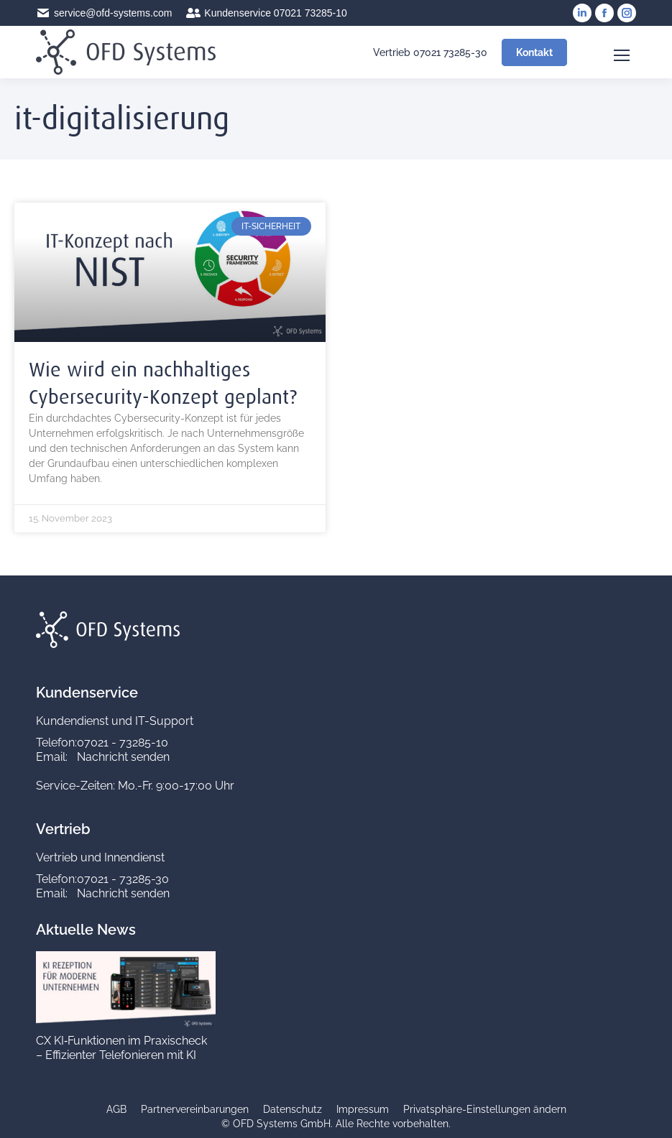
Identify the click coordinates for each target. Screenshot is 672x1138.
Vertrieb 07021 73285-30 (421, 52)
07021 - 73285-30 (123, 879)
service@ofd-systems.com (104, 13)
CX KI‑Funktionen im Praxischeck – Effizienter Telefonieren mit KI (121, 1048)
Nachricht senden (123, 757)
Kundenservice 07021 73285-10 (266, 13)
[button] (484, 1110)
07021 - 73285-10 (122, 742)
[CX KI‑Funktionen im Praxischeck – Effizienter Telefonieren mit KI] (126, 1026)
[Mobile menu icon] (621, 52)
